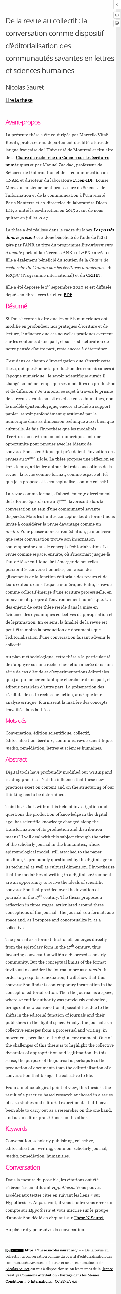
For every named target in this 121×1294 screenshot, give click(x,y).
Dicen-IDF (83, 180)
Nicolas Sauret (18, 1269)
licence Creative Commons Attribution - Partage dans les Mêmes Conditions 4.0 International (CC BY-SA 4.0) (59, 1275)
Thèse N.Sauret (89, 1217)
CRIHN (93, 275)
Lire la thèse (19, 100)
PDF (68, 294)
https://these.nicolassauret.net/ (51, 1250)
